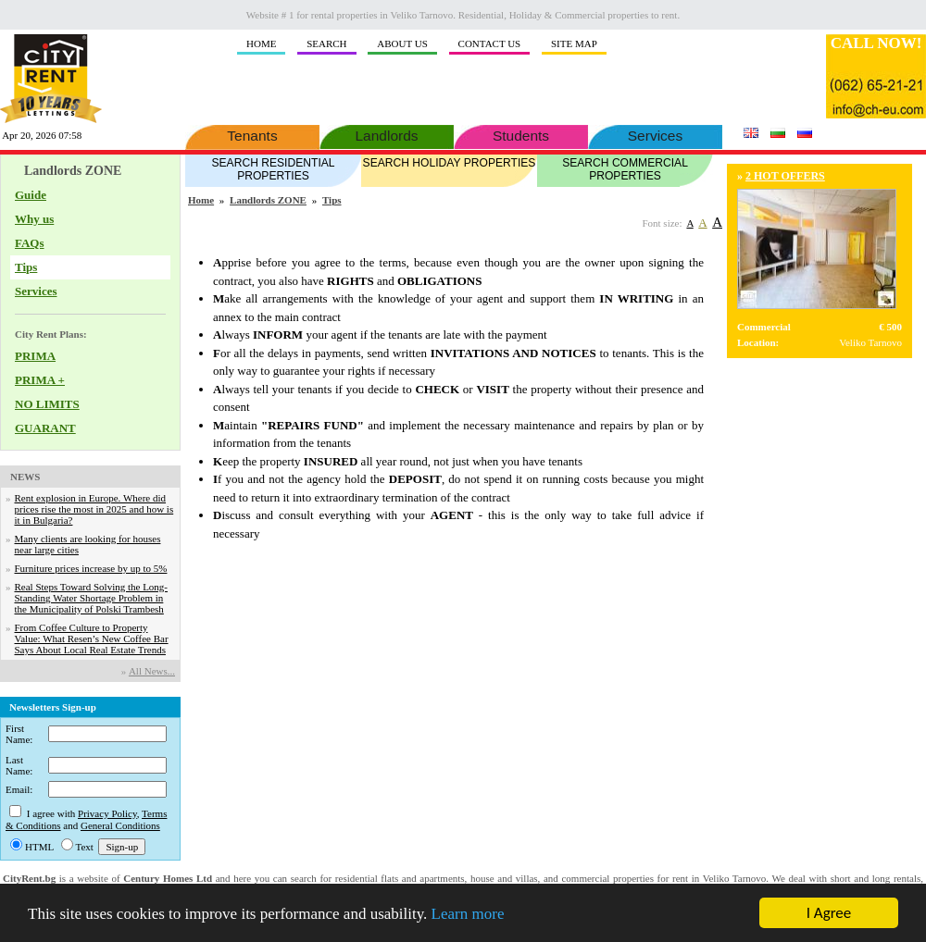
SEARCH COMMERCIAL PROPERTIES (625, 168)
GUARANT (45, 428)
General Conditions (120, 825)
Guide (30, 195)
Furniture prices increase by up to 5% (91, 568)
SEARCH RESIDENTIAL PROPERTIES (273, 168)
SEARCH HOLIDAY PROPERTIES (449, 162)
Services (655, 134)
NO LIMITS (47, 404)
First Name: (19, 734)
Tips (26, 267)
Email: (19, 789)
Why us (34, 219)
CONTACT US (489, 43)
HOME (261, 43)
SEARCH (326, 43)
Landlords (386, 134)
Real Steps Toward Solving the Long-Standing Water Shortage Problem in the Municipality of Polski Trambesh (92, 597)
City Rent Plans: (51, 334)
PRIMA (35, 356)
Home (201, 199)
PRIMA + (40, 380)
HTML (39, 846)
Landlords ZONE (268, 199)
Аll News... (152, 670)
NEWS (25, 476)
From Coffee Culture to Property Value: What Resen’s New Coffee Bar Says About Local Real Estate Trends (92, 638)
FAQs (29, 243)
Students (521, 134)
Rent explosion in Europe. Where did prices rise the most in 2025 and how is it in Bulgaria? (94, 509)
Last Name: (19, 765)
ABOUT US (402, 43)
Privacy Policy (107, 813)
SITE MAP (574, 43)
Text (85, 846)
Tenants (252, 134)
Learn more (468, 914)
